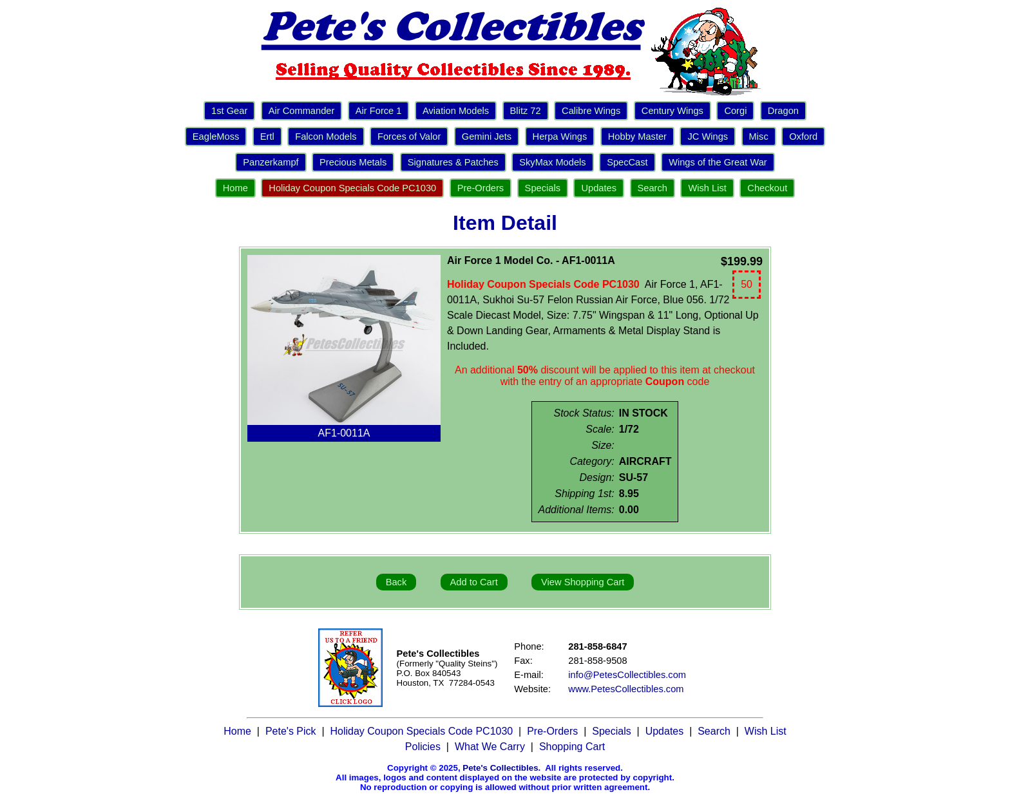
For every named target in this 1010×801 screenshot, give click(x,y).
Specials (542, 188)
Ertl (267, 136)
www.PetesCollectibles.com (625, 689)
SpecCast (627, 162)
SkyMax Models (552, 162)
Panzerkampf (270, 162)
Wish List (707, 188)
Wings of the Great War (718, 162)
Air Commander (302, 111)
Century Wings (672, 111)
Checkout (767, 188)
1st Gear (229, 111)
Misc (758, 136)
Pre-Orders (480, 188)
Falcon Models (325, 136)
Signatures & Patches (453, 162)
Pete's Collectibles (500, 768)
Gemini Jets (486, 136)
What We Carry (490, 746)
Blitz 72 (525, 111)
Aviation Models (456, 111)
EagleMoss (216, 136)
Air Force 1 (379, 111)
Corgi (735, 111)
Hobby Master (637, 136)
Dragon (783, 111)
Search (652, 188)
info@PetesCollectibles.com (627, 675)
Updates (598, 188)
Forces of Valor (409, 136)
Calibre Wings (591, 111)
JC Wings (707, 136)
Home (235, 188)
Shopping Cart (572, 746)
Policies (423, 746)
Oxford (803, 136)
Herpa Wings (560, 136)
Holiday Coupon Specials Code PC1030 (352, 188)
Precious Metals (352, 162)
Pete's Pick (290, 731)
